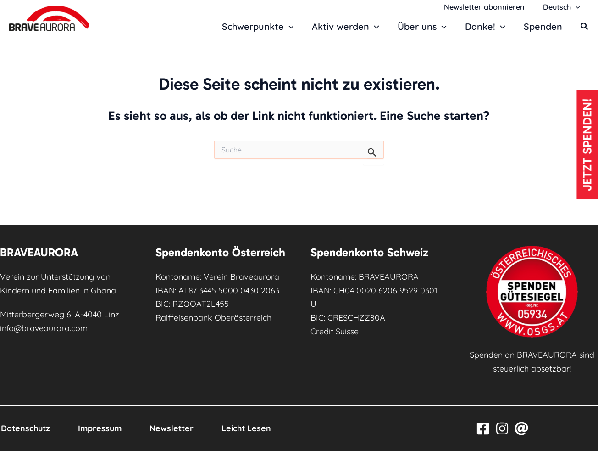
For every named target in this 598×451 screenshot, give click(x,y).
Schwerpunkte (258, 26)
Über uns (422, 26)
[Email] (521, 428)
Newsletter (175, 428)
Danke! (485, 26)
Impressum (101, 428)
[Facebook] (483, 428)
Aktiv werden (346, 26)
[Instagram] (502, 428)
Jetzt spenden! (587, 146)
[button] (576, 7)
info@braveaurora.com (44, 328)
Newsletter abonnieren (489, 6)
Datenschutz (25, 428)
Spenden (543, 26)
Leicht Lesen (251, 428)
